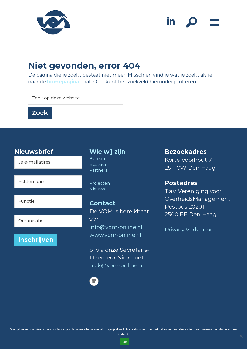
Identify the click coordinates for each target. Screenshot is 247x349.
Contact (102, 203)
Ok (125, 342)
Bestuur (98, 164)
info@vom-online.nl (115, 227)
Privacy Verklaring (189, 229)
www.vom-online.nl (115, 234)
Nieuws (97, 189)
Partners (98, 170)
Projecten (99, 183)
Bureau (97, 158)
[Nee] (241, 336)
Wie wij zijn (107, 151)
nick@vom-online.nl (116, 265)
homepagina (63, 81)
